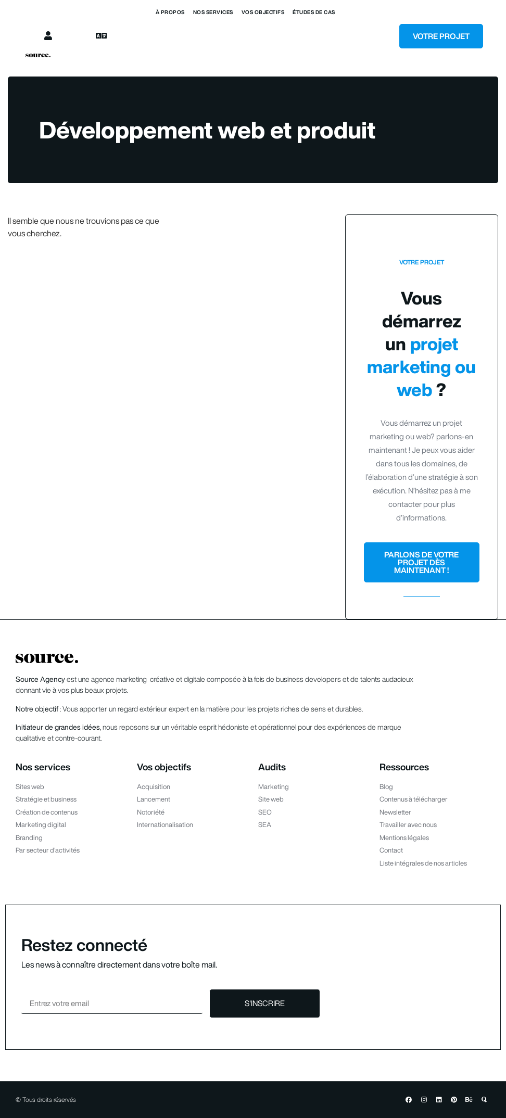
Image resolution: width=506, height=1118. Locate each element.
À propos (170, 12)
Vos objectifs (263, 12)
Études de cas (314, 12)
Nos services (213, 12)
